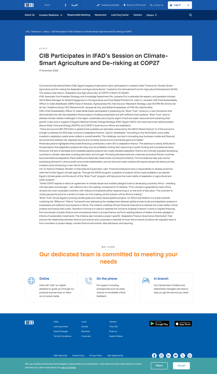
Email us (113, 333)
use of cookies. (68, 367)
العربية (74, 5)
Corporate (86, 337)
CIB (27, 31)
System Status (116, 337)
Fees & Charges (60, 333)
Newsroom (101, 15)
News (46, 31)
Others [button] (150, 15)
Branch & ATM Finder (135, 5)
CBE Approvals (60, 357)
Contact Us (156, 5)
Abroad (84, 328)
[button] (55, 5)
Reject (159, 365)
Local (83, 323)
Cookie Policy (78, 357)
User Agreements (115, 357)
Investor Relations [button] (49, 15)
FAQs (55, 323)
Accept (181, 365)
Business (85, 333)
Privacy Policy (96, 357)
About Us (30, 15)
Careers (137, 15)
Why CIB (113, 328)
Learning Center (120, 15)
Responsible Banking (78, 15)
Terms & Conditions (62, 337)
